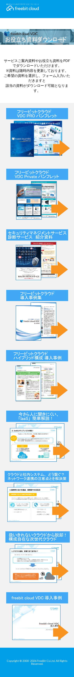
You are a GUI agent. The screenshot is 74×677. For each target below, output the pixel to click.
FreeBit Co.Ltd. (46, 660)
